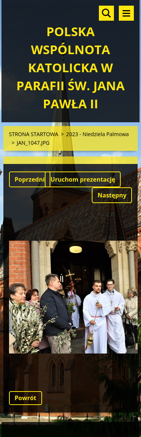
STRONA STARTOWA (33, 134)
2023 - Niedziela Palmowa (97, 134)
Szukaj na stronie (106, 13)
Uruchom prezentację (82, 179)
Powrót (25, 398)
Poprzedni (30, 179)
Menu (126, 13)
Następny (111, 195)
